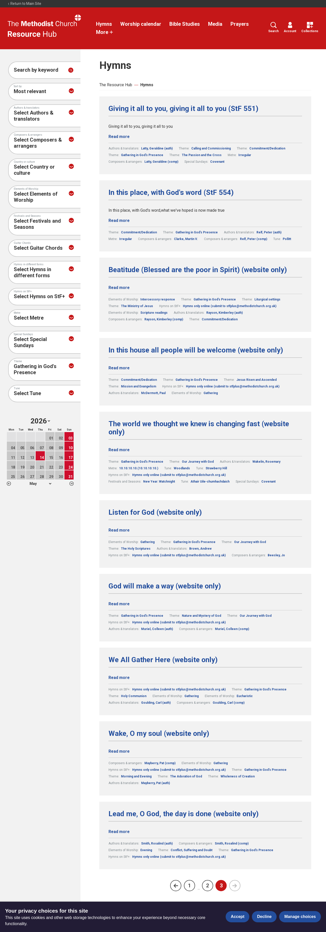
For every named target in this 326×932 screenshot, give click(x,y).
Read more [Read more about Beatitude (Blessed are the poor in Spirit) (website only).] (119, 287)
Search (273, 27)
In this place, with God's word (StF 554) (171, 192)
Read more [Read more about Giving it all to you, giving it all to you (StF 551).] (119, 136)
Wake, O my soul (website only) (158, 733)
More (104, 32)
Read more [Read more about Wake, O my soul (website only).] (119, 751)
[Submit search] (70, 70)
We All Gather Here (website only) (163, 660)
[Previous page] (175, 885)
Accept (237, 916)
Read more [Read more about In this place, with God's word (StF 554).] (119, 220)
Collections (309, 27)
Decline (264, 916)
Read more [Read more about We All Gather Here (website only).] (119, 677)
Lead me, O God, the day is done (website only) (183, 814)
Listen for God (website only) (155, 512)
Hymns (104, 24)
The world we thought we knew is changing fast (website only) (198, 428)
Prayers (239, 24)
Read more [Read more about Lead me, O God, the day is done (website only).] (119, 831)
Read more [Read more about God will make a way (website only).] (119, 603)
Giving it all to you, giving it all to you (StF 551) (183, 109)
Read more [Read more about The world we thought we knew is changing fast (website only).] (119, 449)
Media (215, 24)
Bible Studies (184, 24)
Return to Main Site (24, 4)
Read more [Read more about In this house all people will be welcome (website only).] (119, 368)
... (199, 888)
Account (290, 27)
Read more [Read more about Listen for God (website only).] (119, 530)
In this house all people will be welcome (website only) (195, 350)
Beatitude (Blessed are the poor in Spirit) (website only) (197, 270)
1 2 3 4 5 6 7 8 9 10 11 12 (40, 483)
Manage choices (300, 916)
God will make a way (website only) (164, 586)
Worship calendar (140, 24)
